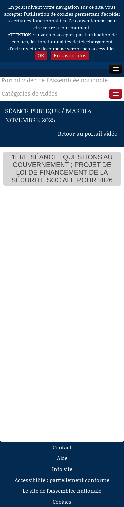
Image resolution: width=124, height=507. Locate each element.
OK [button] (41, 55)
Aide (62, 458)
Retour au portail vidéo (87, 133)
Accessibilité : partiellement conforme (62, 480)
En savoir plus (70, 55)
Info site (62, 469)
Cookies (62, 501)
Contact (62, 447)
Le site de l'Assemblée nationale (62, 490)
